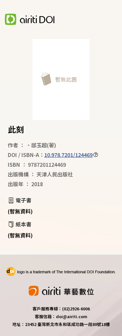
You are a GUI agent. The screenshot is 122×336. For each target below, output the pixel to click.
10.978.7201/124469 (68, 155)
